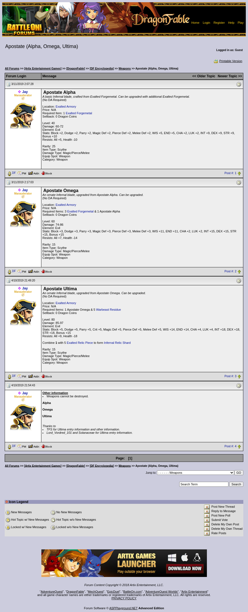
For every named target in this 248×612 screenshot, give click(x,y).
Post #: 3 (230, 376)
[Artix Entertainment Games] (43, 68)
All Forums (12, 68)
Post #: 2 (230, 271)
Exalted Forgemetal (79, 113)
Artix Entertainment (194, 591)
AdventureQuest (52, 591)
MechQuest (95, 591)
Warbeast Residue (108, 309)
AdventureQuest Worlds (161, 591)
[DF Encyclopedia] (102, 68)
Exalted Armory (66, 106)
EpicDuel (113, 591)
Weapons (125, 68)
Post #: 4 (230, 446)
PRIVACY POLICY (124, 598)
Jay (25, 92)
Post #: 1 (230, 173)
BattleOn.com (132, 591)
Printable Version (227, 61)
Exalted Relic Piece (80, 342)
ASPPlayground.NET (123, 608)
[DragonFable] (75, 68)
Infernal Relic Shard (117, 342)
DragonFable (75, 591)
